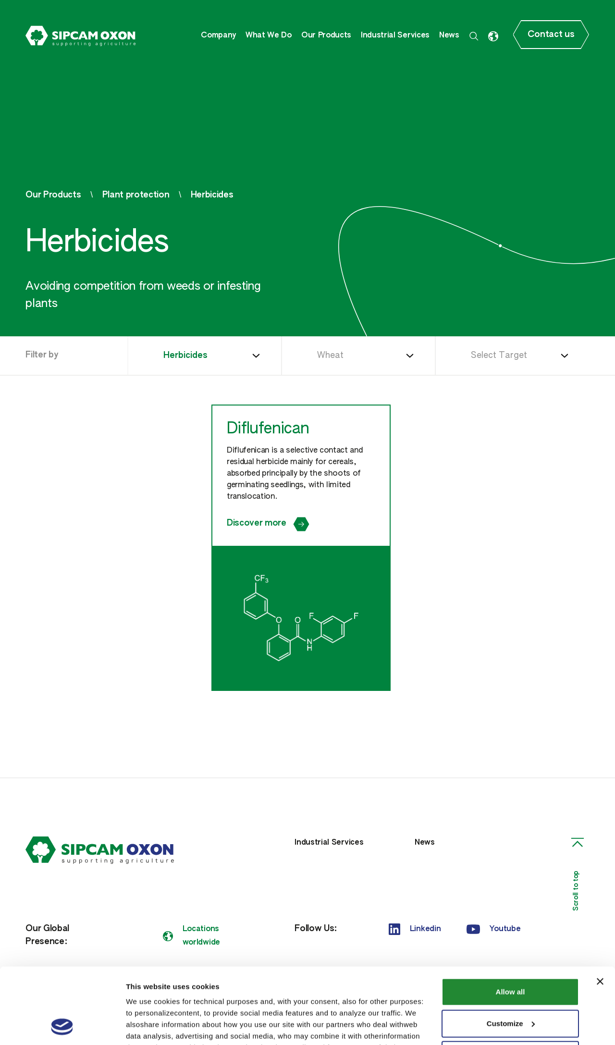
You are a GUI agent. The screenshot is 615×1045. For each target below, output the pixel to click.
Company (218, 35)
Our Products (326, 35)
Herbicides (212, 195)
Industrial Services (395, 35)
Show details (148, 1026)
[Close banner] (600, 910)
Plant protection (136, 195)
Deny (510, 984)
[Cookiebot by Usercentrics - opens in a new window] (62, 1026)
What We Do (269, 35)
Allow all (510, 921)
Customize (511, 952)
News (449, 35)
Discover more (268, 524)
